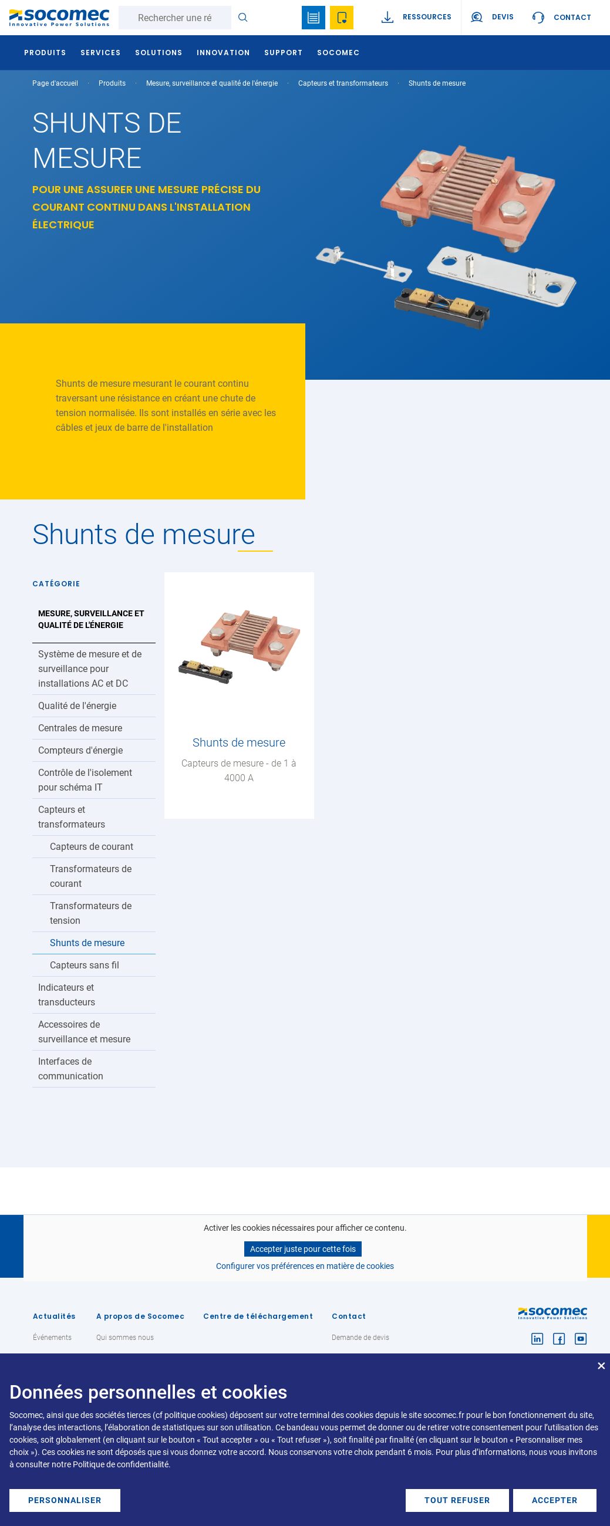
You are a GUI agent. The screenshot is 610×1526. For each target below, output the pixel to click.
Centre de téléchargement (258, 1316)
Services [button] (102, 53)
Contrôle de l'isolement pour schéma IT (85, 780)
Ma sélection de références (341, 17)
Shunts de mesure (87, 942)
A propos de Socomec (140, 1316)
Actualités (54, 1316)
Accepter (555, 1500)
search (285, 17)
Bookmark (313, 17)
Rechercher (243, 17)
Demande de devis (360, 1337)
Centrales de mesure (80, 728)
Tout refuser (457, 1500)
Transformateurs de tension (91, 913)
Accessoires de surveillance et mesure (84, 1032)
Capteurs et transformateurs (343, 83)
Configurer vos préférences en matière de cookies (305, 1266)
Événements (52, 1337)
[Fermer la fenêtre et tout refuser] (601, 1360)
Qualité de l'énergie (77, 705)
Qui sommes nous (125, 1337)
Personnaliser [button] (65, 1500)
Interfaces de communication (70, 1069)
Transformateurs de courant (91, 876)
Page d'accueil (55, 83)
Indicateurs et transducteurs (66, 995)
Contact (572, 17)
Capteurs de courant (91, 846)
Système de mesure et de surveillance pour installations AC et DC (89, 669)
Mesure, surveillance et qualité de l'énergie (212, 83)
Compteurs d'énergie (80, 750)
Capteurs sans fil (84, 965)
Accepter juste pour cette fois (303, 1249)
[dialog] (305, 1439)
